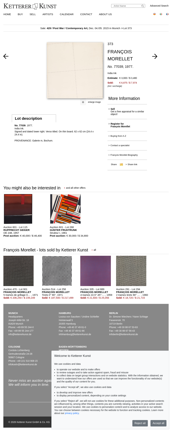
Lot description (28, 118)
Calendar (67, 14)
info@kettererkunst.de (19, 334)
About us (105, 14)
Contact (86, 14)
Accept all (158, 423)
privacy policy (72, 413)
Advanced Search (159, 5)
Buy (20, 14)
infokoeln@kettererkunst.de (22, 364)
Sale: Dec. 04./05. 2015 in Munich (80, 28)
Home (7, 14)
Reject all (140, 423)
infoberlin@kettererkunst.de (123, 334)
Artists (47, 14)
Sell (33, 14)
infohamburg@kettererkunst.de (75, 334)
